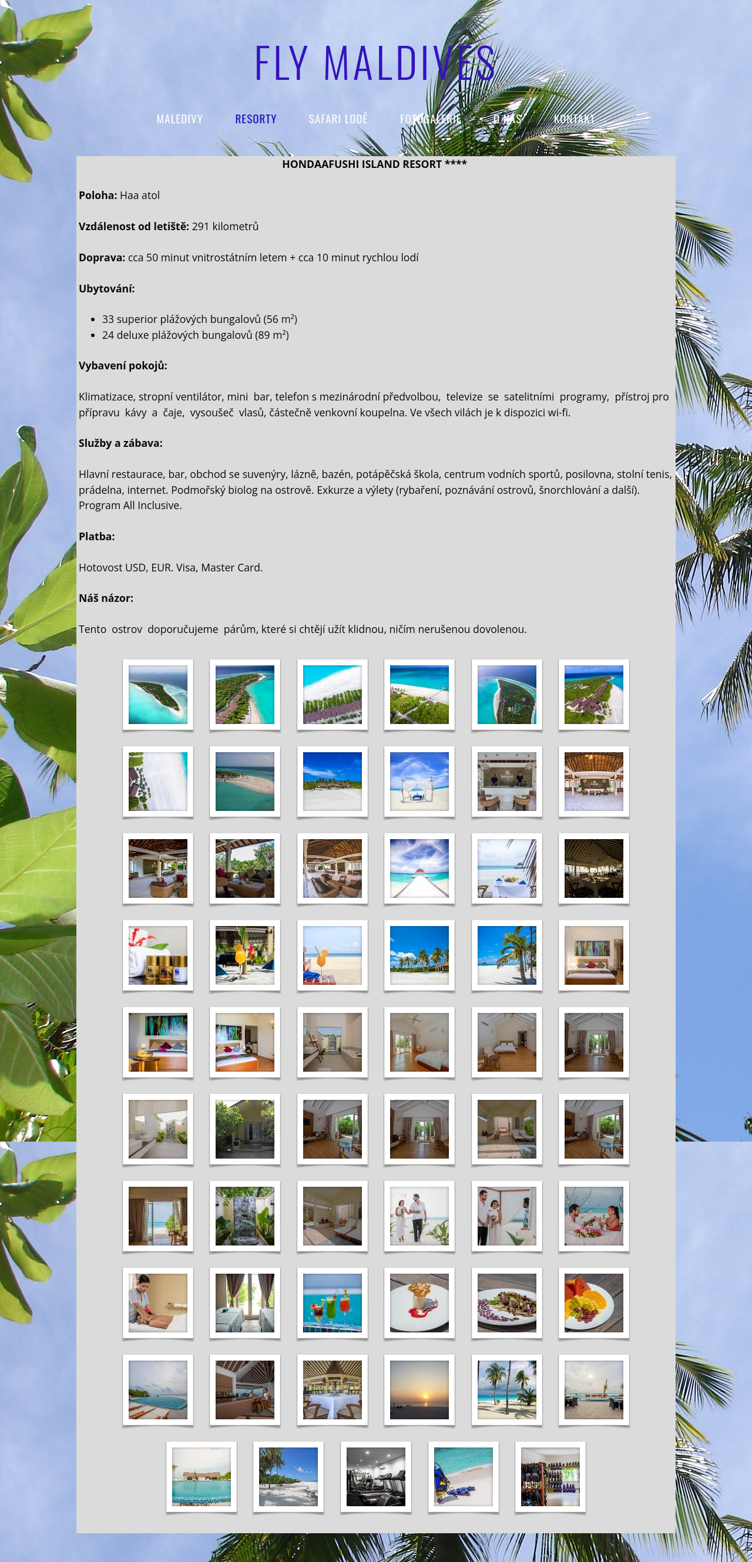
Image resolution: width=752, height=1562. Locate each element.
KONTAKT (575, 118)
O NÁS (508, 118)
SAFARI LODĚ (338, 118)
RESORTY (256, 118)
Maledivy (180, 118)
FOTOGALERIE (431, 118)
